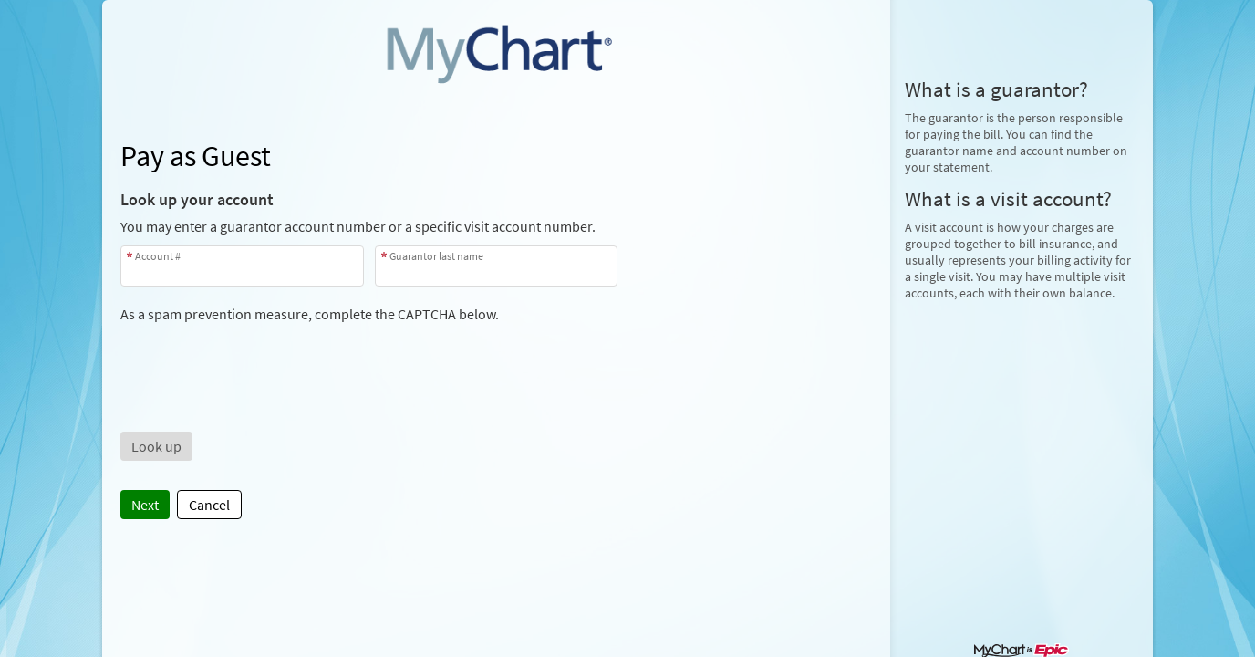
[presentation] (259, 358)
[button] (156, 446)
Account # (158, 256)
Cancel (209, 504)
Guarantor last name (436, 256)
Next (145, 504)
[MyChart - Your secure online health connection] (496, 51)
